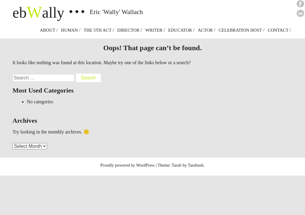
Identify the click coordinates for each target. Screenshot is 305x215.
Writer (154, 30)
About (47, 30)
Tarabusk (196, 165)
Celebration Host (240, 30)
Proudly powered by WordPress (127, 165)
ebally (38, 12)
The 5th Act (97, 30)
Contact (278, 30)
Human (69, 30)
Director (128, 30)
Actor (205, 30)
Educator (180, 30)
